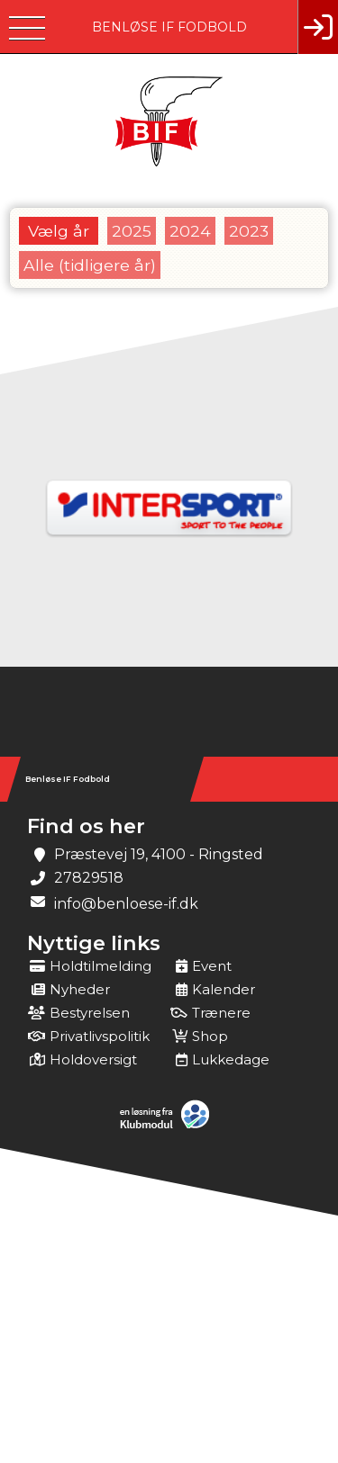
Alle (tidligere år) (89, 265)
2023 (249, 230)
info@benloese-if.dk (126, 903)
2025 (131, 230)
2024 (190, 230)
